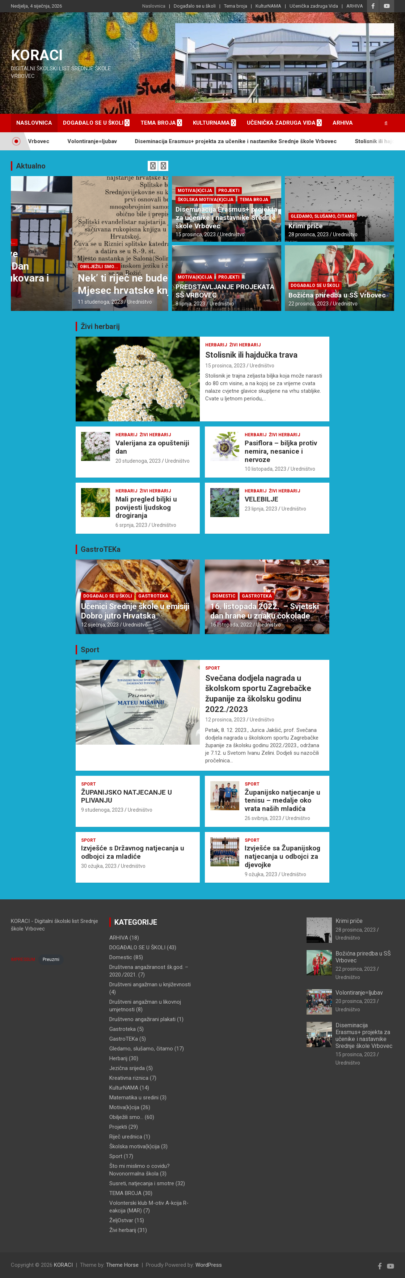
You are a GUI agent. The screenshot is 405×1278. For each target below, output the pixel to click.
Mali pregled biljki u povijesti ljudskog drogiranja (146, 507)
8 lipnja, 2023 (190, 304)
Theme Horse (122, 1265)
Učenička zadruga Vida (314, 6)
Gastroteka (153, 596)
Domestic (224, 596)
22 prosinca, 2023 (308, 304)
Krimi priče (305, 226)
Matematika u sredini (134, 1097)
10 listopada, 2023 (265, 469)
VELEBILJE (261, 499)
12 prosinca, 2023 (225, 720)
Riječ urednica (125, 1136)
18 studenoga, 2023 (39, 302)
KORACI (37, 55)
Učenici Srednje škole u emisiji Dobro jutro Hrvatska (135, 611)
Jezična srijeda (127, 1068)
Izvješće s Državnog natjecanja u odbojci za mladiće (132, 852)
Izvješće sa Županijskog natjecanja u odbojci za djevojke (282, 856)
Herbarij (216, 344)
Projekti (229, 190)
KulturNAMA (268, 6)
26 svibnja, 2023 (263, 818)
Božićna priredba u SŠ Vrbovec (337, 295)
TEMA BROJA (254, 199)
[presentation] (153, 166)
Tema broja (235, 6)
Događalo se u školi (195, 6)
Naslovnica (153, 6)
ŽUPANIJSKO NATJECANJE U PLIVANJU (126, 796)
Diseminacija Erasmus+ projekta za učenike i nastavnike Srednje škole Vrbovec (248, 141)
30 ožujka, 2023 (99, 866)
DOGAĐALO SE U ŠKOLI (42, 242)
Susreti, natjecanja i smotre (141, 1183)
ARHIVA (354, 6)
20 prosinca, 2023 (356, 1001)
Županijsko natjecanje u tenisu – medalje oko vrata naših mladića (282, 800)
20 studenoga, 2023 (138, 461)
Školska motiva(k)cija (205, 199)
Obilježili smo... (92, 242)
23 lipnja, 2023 (261, 509)
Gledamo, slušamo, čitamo (323, 216)
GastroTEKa (101, 549)
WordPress (208, 1265)
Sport (90, 649)
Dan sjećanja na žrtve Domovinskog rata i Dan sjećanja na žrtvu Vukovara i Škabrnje (80, 272)
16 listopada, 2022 (231, 625)
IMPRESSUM (23, 959)
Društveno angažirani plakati (142, 1019)
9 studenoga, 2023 (102, 810)
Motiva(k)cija (195, 190)
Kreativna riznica (128, 1078)
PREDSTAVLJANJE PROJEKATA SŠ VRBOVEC (225, 291)
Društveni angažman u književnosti (150, 984)
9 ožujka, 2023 (261, 874)
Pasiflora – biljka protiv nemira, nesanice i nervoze (281, 451)
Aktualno (31, 166)
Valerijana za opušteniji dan (152, 447)
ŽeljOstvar (121, 1220)
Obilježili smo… (126, 1117)
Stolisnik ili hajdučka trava (251, 354)
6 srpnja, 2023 (131, 525)
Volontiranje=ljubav (104, 141)
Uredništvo (78, 302)
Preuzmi (51, 959)
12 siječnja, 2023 (100, 625)
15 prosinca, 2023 (196, 234)
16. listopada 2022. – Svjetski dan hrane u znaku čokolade (264, 611)
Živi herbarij (100, 326)
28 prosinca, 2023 (308, 234)
